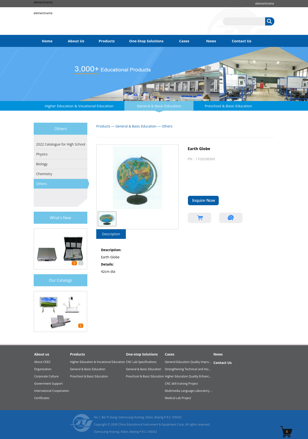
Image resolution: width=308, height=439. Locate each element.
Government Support (48, 384)
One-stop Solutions (142, 354)
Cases (184, 40)
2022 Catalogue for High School (60, 144)
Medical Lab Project (178, 398)
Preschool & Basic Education (228, 105)
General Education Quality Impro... (188, 362)
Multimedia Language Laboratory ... (188, 391)
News (211, 40)
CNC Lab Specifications (141, 362)
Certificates (41, 398)
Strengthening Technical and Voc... (188, 369)
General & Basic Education (159, 105)
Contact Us (241, 40)
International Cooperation (51, 391)
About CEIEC (42, 362)
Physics (42, 154)
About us (41, 354)
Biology (42, 164)
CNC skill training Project (181, 384)
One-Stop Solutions (146, 40)
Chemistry (44, 174)
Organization (42, 369)
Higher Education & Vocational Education (79, 105)
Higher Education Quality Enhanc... (188, 376)
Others (41, 183)
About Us (76, 40)
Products (107, 40)
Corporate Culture (46, 376)
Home (47, 40)
